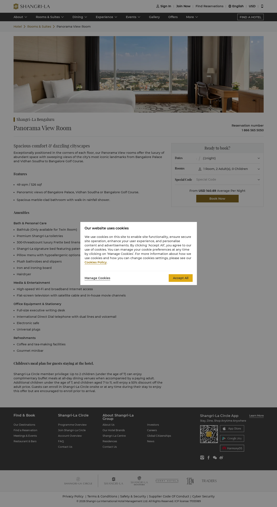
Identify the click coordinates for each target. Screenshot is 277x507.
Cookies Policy (96, 262)
